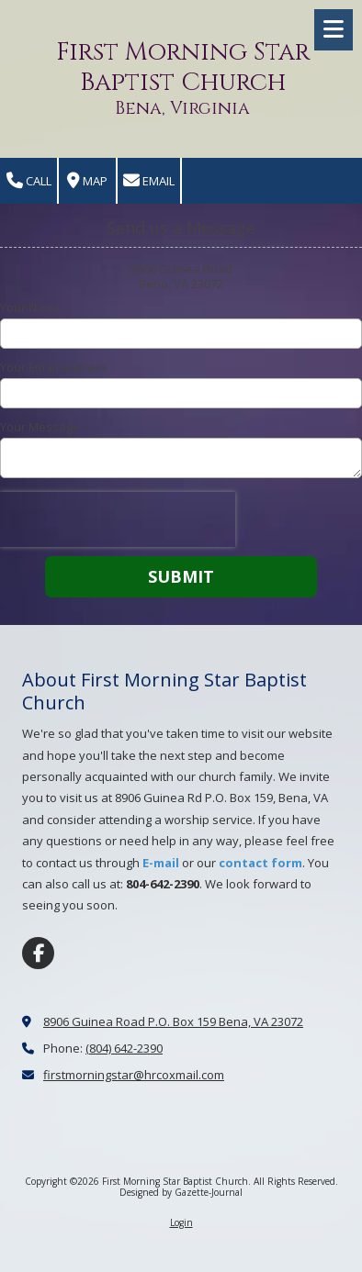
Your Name (31, 307)
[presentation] (117, 519)
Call (28, 181)
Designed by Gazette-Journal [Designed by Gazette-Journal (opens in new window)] (181, 1192)
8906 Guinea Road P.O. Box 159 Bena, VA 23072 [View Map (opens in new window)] (173, 1021)
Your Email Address (53, 367)
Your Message (40, 426)
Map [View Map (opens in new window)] (87, 181)
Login (181, 1222)
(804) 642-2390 (124, 1048)
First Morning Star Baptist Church (183, 67)
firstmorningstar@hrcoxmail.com (133, 1074)
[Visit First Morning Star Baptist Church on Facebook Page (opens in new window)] (38, 953)
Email (149, 181)
